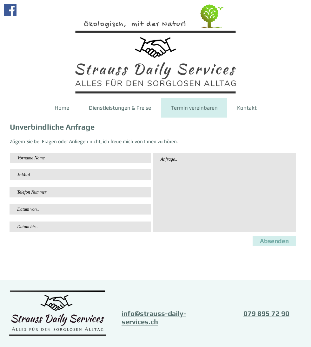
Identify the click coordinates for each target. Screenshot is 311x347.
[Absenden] (274, 241)
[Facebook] (10, 10)
